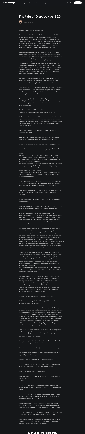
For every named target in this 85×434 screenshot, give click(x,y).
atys (20, 13)
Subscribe (78, 3)
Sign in (71, 3)
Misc (40, 3)
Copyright (45, 3)
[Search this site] (67, 3)
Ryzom (25, 3)
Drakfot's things (9, 2)
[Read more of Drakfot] (20, 22)
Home (20, 3)
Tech (36, 3)
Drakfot (25, 21)
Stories (30, 3)
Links (51, 3)
